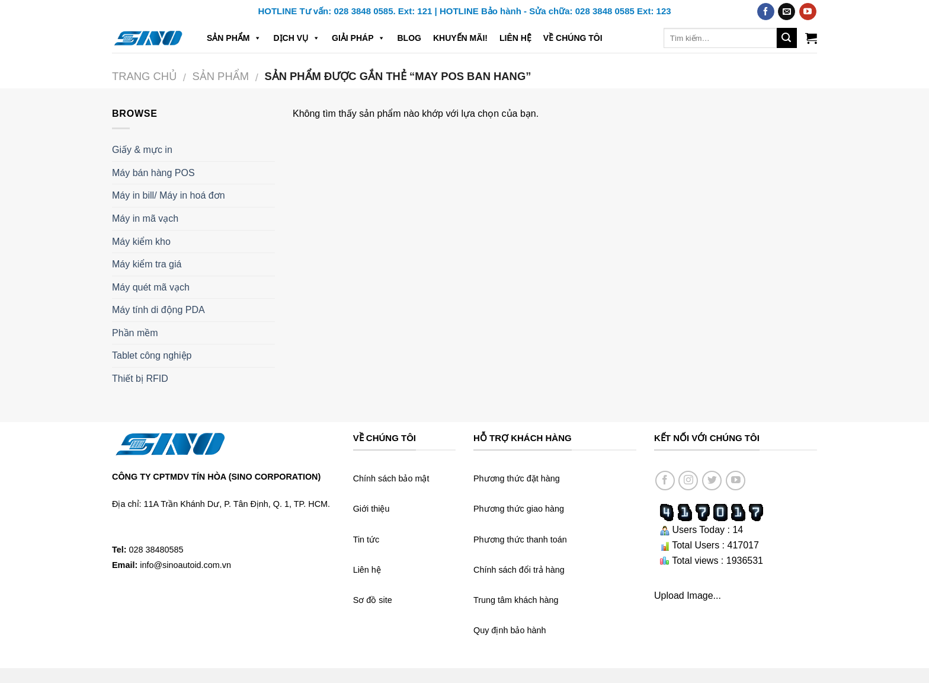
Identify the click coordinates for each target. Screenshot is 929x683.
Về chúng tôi (573, 38)
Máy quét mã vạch (151, 287)
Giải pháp (358, 38)
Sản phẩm (234, 38)
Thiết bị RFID (140, 379)
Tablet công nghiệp (151, 355)
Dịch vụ (296, 38)
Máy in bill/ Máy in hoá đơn (168, 195)
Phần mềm (135, 333)
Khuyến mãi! (460, 38)
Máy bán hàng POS (153, 173)
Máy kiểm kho (141, 242)
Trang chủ (144, 76)
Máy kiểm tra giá (146, 264)
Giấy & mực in (142, 150)
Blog (409, 38)
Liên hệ (515, 38)
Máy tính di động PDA (158, 310)
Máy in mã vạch (145, 218)
